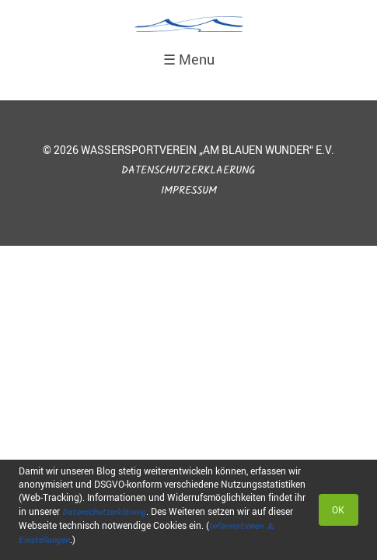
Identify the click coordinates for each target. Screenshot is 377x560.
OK (338, 509)
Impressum (189, 191)
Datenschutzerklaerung (188, 171)
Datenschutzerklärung (104, 512)
